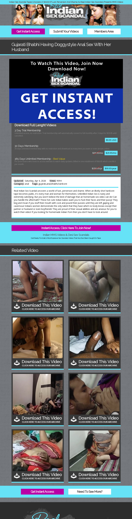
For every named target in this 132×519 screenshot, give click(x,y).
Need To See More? (89, 491)
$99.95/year (110, 168)
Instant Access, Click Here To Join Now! (66, 228)
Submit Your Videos (66, 31)
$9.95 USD (111, 140)
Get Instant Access (28, 31)
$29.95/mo (111, 152)
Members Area (103, 31)
